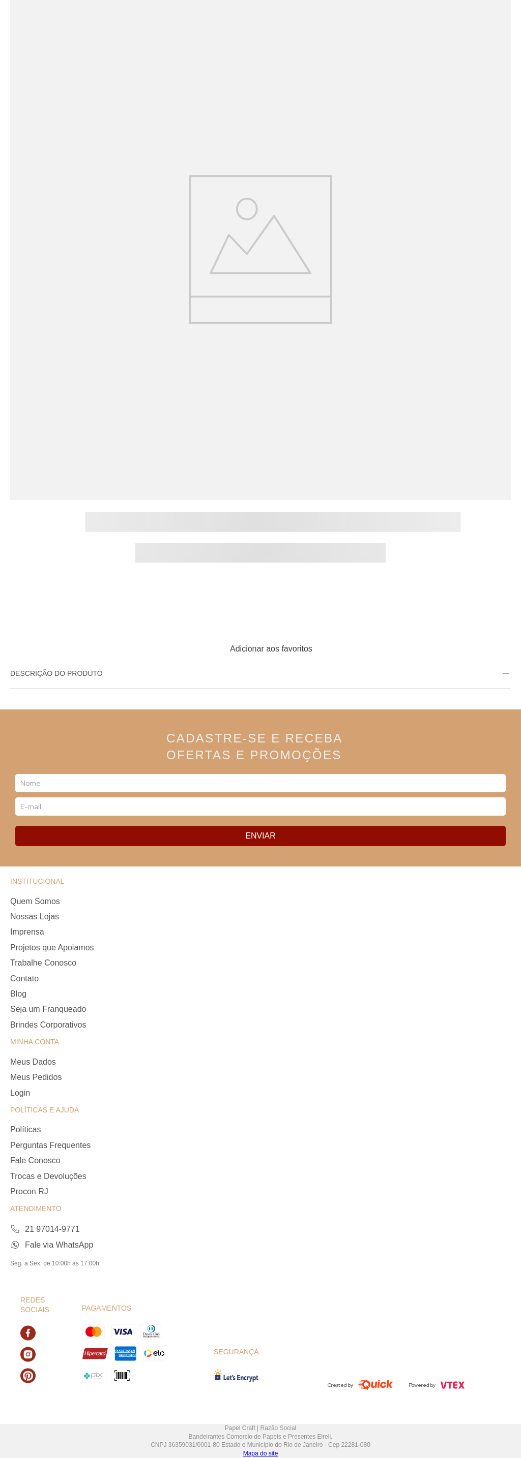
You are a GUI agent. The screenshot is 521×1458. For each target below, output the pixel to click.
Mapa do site (260, 1453)
